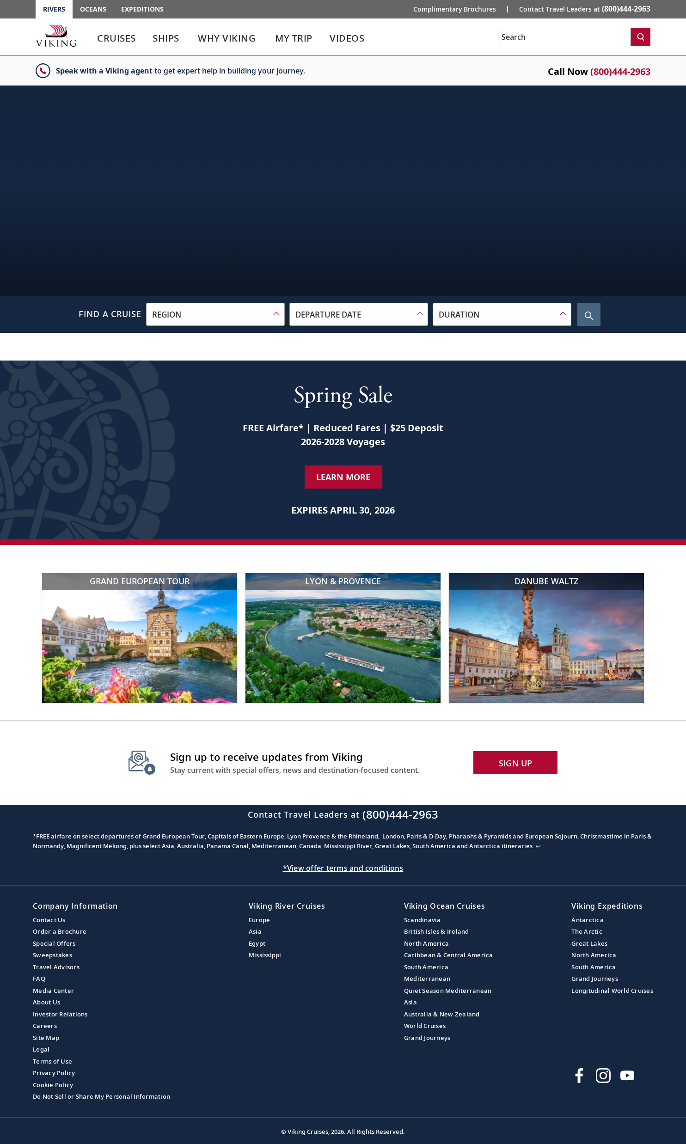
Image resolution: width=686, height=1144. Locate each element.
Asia (255, 931)
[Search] (640, 37)
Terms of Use (52, 1061)
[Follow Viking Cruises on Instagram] (603, 1075)
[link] (116, 40)
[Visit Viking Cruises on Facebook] (579, 1075)
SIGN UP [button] (516, 763)
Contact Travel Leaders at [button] (584, 9)
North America (426, 943)
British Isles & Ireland (436, 931)
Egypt (257, 943)
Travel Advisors (56, 967)
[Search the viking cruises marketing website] (564, 37)
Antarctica (587, 920)
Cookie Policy (53, 1085)
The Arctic (586, 931)
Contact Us (49, 920)
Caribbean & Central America (448, 955)
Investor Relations (60, 1014)
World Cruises (425, 1026)
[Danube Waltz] (546, 638)
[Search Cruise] (588, 314)
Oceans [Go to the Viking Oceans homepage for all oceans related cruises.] (93, 9)
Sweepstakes (52, 955)
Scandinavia (422, 920)
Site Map (46, 1038)
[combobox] (215, 314)
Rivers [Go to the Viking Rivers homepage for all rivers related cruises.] (54, 9)
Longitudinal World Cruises (612, 990)
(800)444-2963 (620, 71)
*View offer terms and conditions (343, 868)
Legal (41, 1049)
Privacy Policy (54, 1073)
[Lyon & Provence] (343, 638)
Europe (259, 920)
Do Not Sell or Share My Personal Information (101, 1096)
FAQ (39, 978)
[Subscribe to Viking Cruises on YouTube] (627, 1075)
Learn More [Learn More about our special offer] (343, 477)
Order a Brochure (59, 931)
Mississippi (265, 955)
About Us (46, 1002)
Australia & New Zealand (442, 1014)
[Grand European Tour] (140, 638)
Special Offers (54, 943)
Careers (45, 1026)
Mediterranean (427, 978)
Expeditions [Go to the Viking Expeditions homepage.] (142, 9)
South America (426, 967)
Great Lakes (589, 943)
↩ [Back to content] (538, 846)
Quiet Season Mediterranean (448, 990)
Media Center (53, 990)
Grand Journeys (427, 1038)
